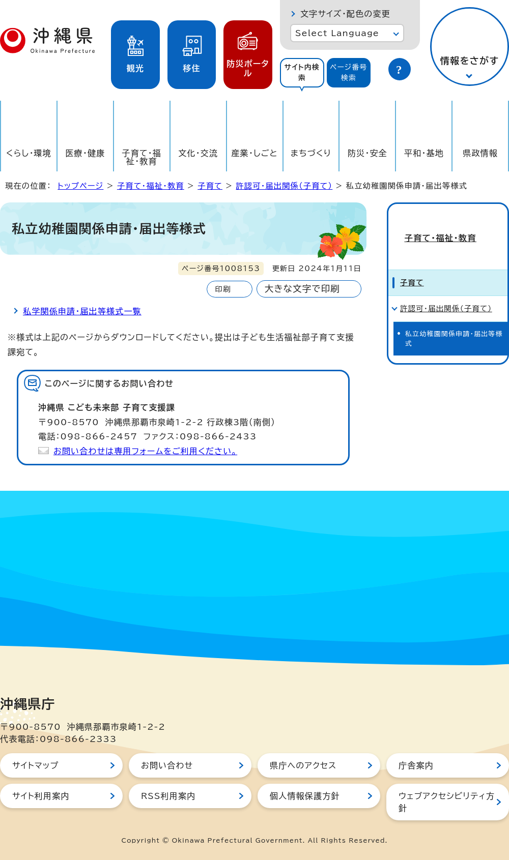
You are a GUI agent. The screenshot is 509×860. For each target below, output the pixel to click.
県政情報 (480, 153)
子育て (209, 186)
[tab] (302, 72)
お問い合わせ (167, 765)
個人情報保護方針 (305, 796)
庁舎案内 (416, 765)
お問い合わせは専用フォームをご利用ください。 (145, 451)
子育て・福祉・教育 (142, 157)
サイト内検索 (302, 72)
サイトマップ (35, 765)
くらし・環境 (28, 153)
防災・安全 (367, 153)
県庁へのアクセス (303, 765)
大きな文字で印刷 (302, 288)
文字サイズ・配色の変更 (345, 14)
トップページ (80, 186)
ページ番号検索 (348, 72)
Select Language (337, 33)
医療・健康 (85, 153)
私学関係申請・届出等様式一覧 (82, 311)
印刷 (223, 289)
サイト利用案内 (41, 796)
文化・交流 (198, 153)
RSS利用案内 (168, 796)
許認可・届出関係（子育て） (284, 186)
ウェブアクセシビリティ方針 (447, 802)
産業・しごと (254, 153)
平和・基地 (424, 153)
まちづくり (311, 153)
